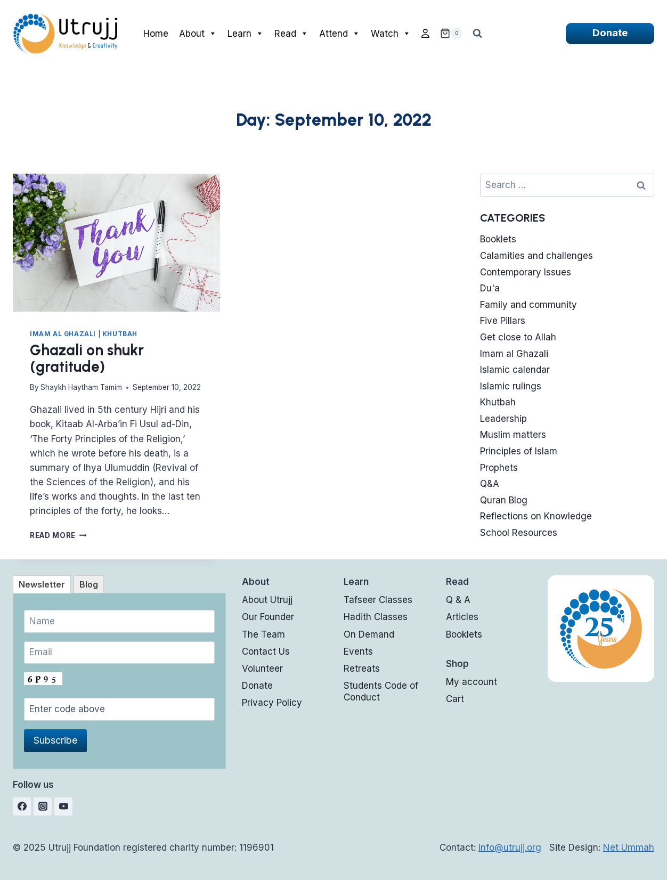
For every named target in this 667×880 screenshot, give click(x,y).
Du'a (490, 288)
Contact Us (266, 651)
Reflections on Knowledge (536, 516)
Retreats (362, 668)
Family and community (528, 304)
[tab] (42, 584)
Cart (455, 699)
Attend (339, 33)
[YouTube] (63, 806)
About (198, 33)
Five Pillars (502, 320)
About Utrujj (267, 599)
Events (358, 651)
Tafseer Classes (378, 599)
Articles (462, 617)
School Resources (518, 532)
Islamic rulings (510, 386)
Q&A (489, 483)
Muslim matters (513, 434)
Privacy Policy (272, 702)
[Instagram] (43, 806)
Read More (58, 535)
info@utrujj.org (509, 847)
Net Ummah (628, 847)
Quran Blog (503, 500)
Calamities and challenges (536, 255)
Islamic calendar (515, 369)
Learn (245, 33)
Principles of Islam (518, 451)
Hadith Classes (376, 617)
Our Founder (268, 617)
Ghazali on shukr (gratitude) (87, 358)
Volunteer (262, 668)
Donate (610, 33)
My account (471, 682)
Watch (391, 33)
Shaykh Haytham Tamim (81, 387)
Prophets (499, 467)
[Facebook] (22, 806)
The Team (263, 634)
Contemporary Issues (525, 272)
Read (291, 33)
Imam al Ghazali (63, 334)
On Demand (369, 634)
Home (155, 33)
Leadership (503, 418)
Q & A (458, 599)
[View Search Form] (477, 33)
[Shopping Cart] (451, 33)
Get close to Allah (518, 337)
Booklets (498, 239)
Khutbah (119, 334)
